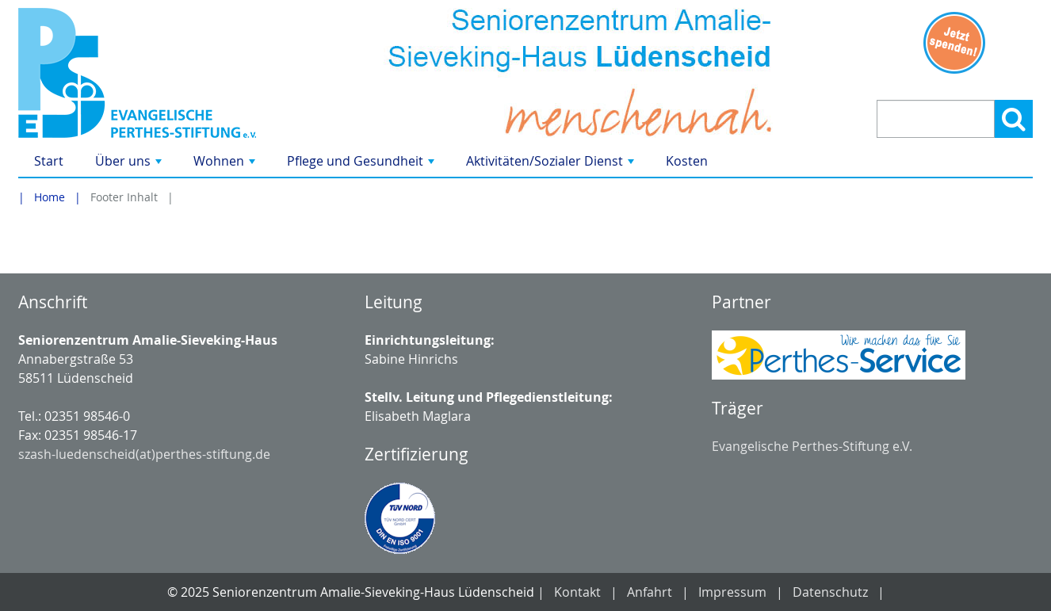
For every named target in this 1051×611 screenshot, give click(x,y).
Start (48, 161)
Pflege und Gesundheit (362, 164)
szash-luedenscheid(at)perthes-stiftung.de (144, 454)
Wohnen (225, 164)
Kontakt (577, 592)
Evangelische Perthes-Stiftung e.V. (812, 446)
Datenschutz (830, 592)
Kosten (687, 161)
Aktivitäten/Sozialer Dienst (551, 164)
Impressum (732, 592)
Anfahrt (649, 592)
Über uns (130, 164)
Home (49, 196)
